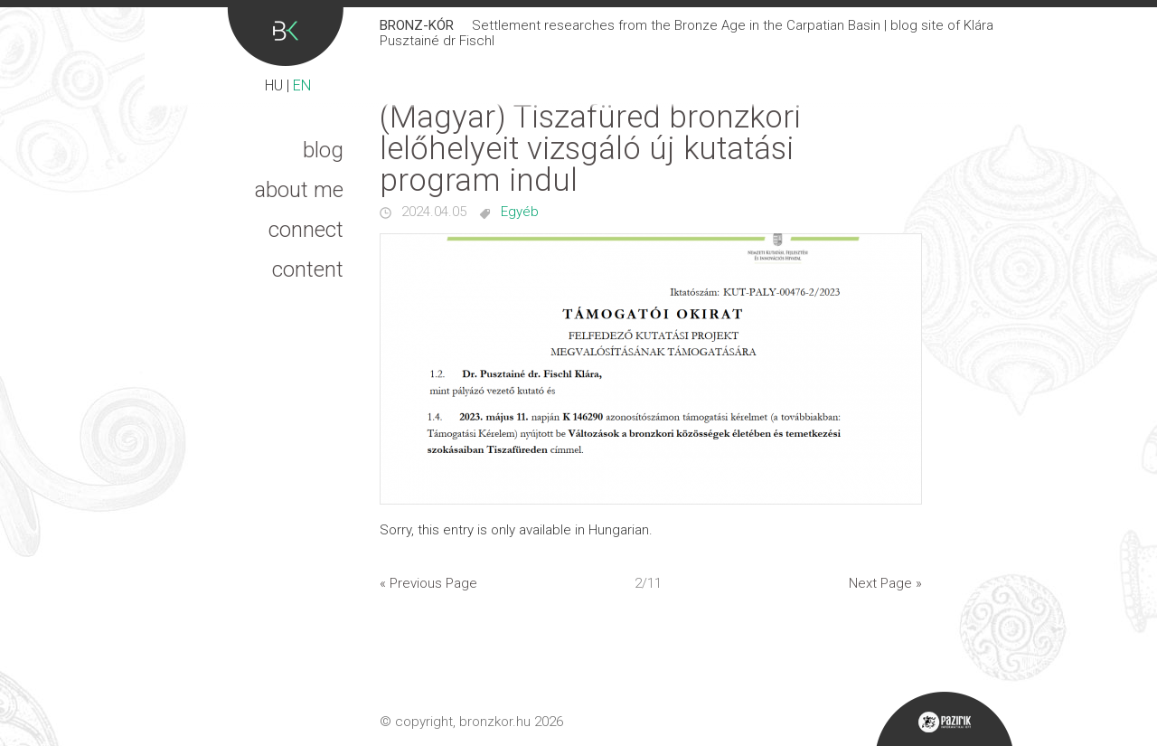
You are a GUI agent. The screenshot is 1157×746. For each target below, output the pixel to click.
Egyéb (520, 211)
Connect (305, 229)
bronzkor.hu (495, 721)
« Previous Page (428, 583)
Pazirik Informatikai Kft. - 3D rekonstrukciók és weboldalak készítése (944, 719)
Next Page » (885, 583)
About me (299, 190)
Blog (323, 150)
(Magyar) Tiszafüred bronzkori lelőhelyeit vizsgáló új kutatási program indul (590, 149)
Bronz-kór (285, 36)
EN (302, 85)
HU (274, 85)
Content (307, 269)
